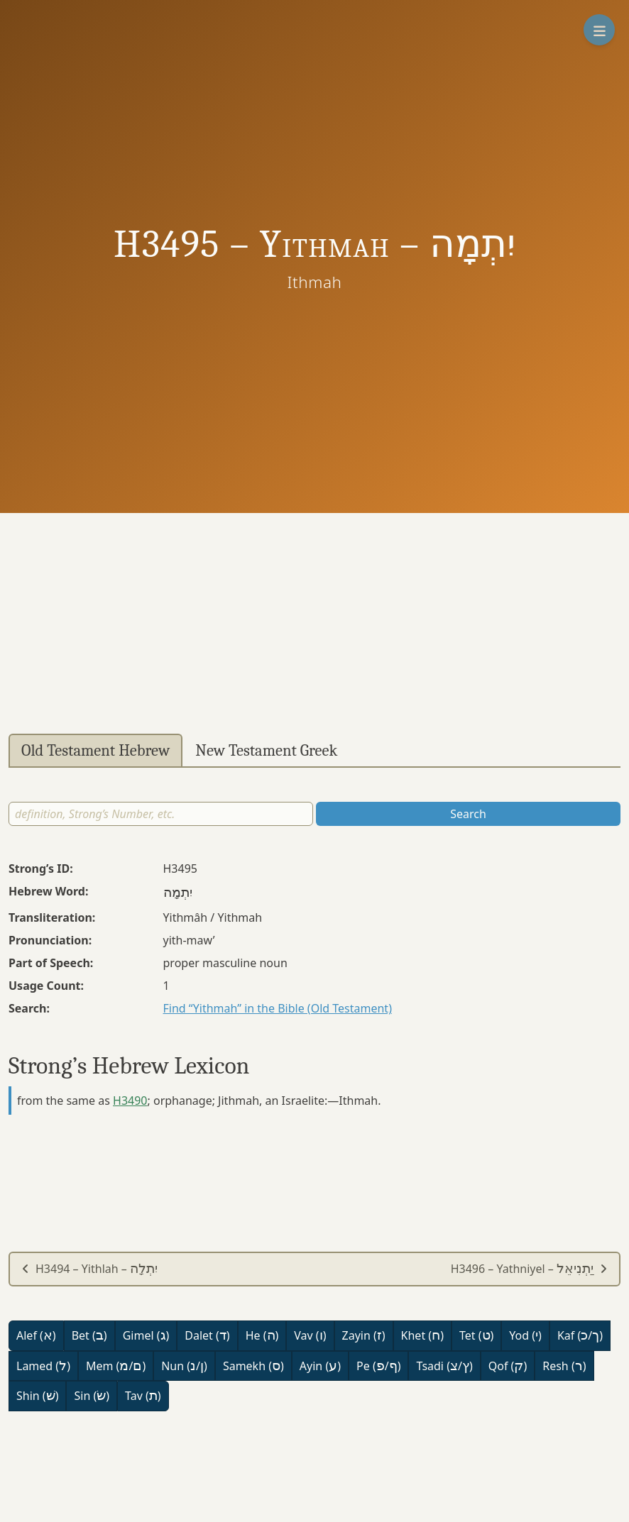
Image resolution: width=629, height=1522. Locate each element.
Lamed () (43, 1366)
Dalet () (207, 1335)
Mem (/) (116, 1366)
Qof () (507, 1366)
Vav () (310, 1335)
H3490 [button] (130, 1100)
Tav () (143, 1396)
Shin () (37, 1396)
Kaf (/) (580, 1335)
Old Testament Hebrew (95, 750)
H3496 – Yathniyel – (529, 1268)
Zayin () (363, 1335)
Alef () (36, 1335)
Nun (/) (184, 1366)
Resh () (564, 1366)
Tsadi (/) (444, 1366)
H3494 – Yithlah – (89, 1268)
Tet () (476, 1335)
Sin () (91, 1396)
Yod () (525, 1335)
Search (468, 814)
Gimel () (146, 1335)
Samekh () (253, 1366)
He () (262, 1335)
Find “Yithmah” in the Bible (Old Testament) (277, 1008)
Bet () (89, 1335)
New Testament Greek (266, 750)
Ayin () (320, 1366)
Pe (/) (378, 1366)
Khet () (422, 1335)
